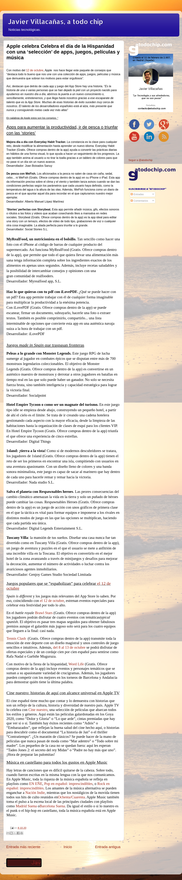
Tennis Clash (16, 638)
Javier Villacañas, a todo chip (55, 21)
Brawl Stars (44, 613)
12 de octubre (34, 70)
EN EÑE (35, 784)
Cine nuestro (37, 710)
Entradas (137, 194)
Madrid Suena (26, 806)
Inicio (68, 847)
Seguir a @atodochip (140, 160)
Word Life (76, 664)
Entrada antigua (107, 847)
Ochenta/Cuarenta (71, 797)
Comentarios (139, 200)
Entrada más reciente (23, 847)
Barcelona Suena (52, 806)
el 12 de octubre (52, 600)
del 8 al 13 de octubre (69, 647)
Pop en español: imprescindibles (68, 784)
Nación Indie (35, 792)
